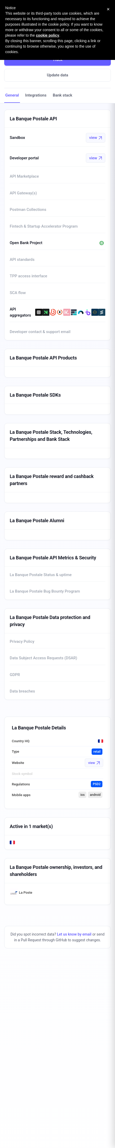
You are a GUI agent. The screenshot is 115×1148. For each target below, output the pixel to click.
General (12, 95)
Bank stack (62, 95)
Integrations (35, 95)
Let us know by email (74, 934)
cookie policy (47, 35)
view (95, 137)
